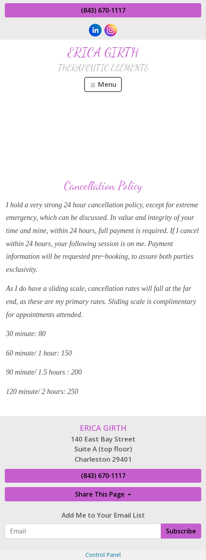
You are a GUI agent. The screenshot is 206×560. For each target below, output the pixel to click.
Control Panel (103, 554)
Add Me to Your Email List (103, 515)
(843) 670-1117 (103, 10)
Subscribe (181, 531)
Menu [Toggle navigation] (103, 84)
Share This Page (100, 494)
